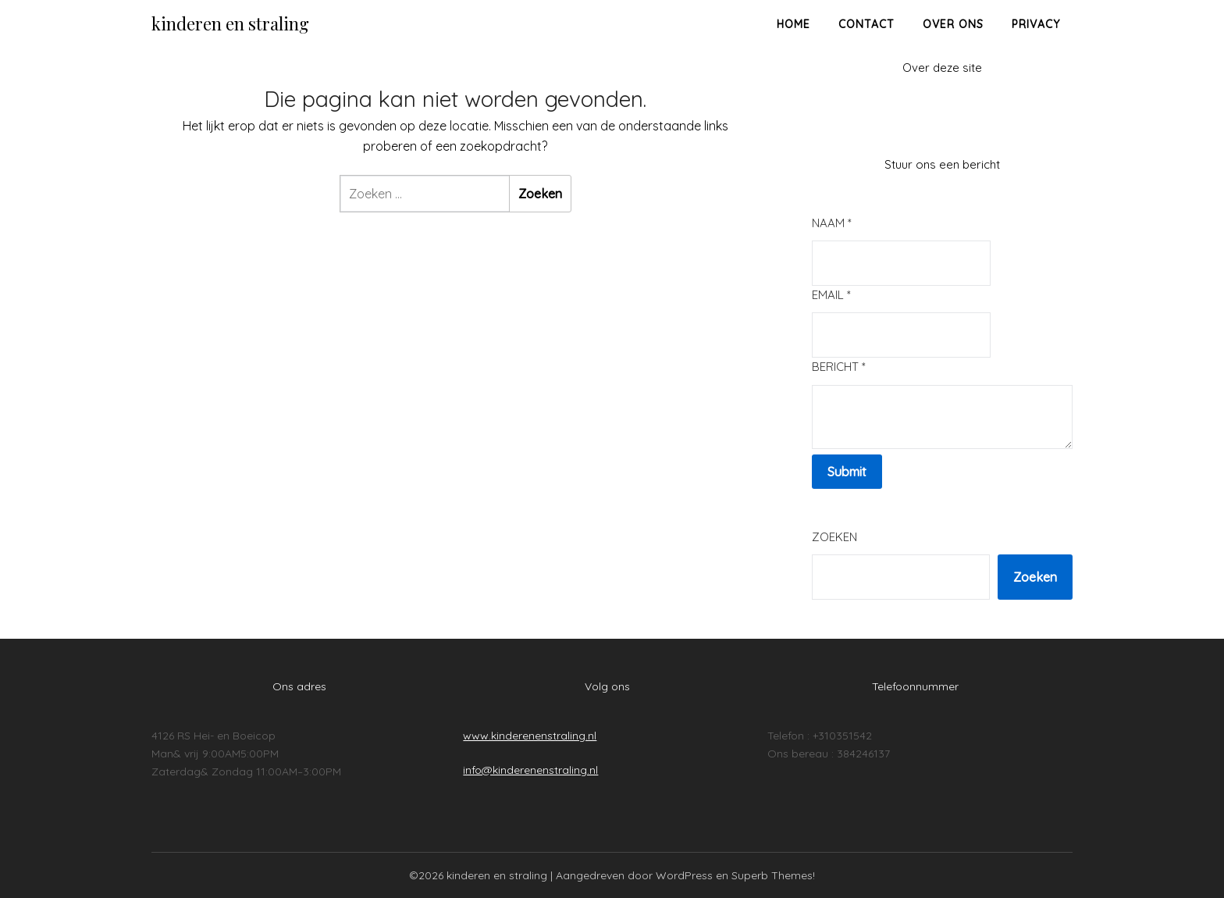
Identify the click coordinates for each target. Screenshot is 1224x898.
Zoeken (834, 536)
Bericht (839, 366)
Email (831, 294)
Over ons (953, 24)
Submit (846, 471)
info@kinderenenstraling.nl (530, 770)
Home (793, 24)
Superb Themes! (773, 875)
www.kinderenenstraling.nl (529, 736)
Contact (866, 24)
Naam (832, 223)
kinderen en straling (230, 23)
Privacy (1036, 24)
